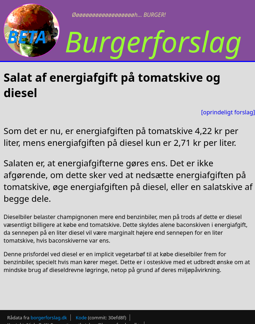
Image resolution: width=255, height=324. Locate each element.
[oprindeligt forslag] (228, 112)
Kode (81, 317)
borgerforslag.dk (49, 317)
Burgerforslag (153, 41)
